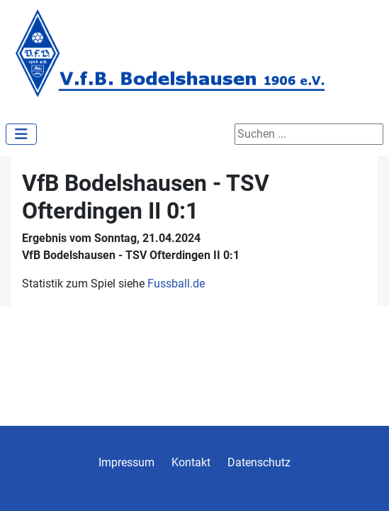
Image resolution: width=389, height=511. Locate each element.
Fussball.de (176, 283)
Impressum (126, 462)
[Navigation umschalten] (21, 134)
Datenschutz (259, 462)
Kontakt (190, 462)
